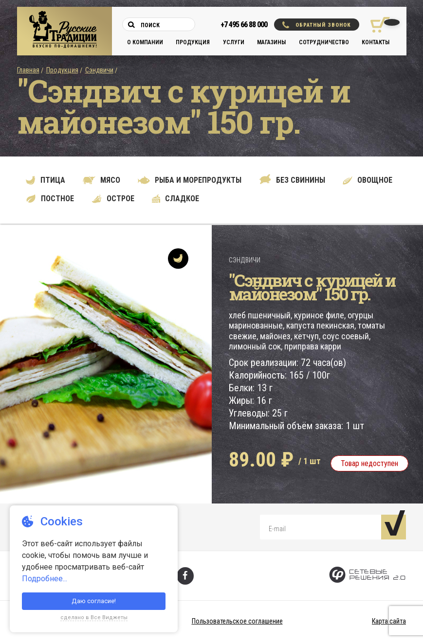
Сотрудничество (324, 42)
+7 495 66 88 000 (244, 24)
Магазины (271, 42)
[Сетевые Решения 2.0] (367, 575)
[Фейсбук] (185, 576)
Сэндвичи (99, 70)
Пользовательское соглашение (237, 621)
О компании (145, 42)
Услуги (233, 42)
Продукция (193, 42)
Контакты (375, 42)
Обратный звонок (316, 24)
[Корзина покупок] (376, 24)
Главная (28, 70)
